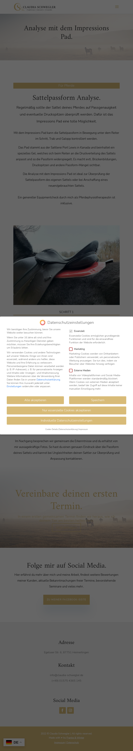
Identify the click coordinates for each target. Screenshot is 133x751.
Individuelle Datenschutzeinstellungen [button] (66, 420)
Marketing (78, 348)
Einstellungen (14, 385)
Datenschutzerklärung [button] (68, 428)
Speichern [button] (97, 399)
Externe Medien (81, 369)
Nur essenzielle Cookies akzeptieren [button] (66, 410)
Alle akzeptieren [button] (35, 399)
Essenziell (78, 330)
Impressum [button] (83, 428)
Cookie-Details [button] (51, 428)
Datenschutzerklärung (48, 379)
